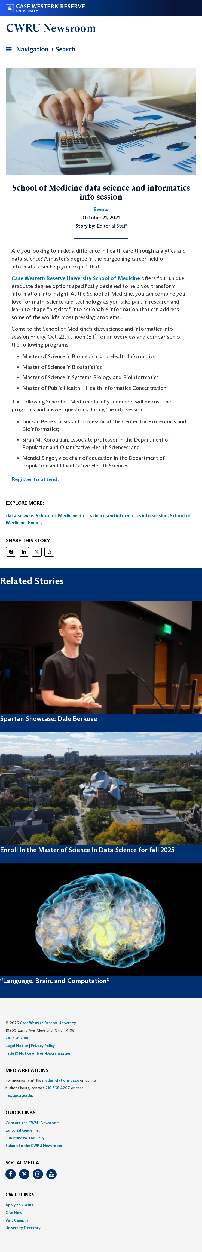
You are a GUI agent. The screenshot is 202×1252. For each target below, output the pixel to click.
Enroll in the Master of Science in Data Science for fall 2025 (87, 850)
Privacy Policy (43, 1045)
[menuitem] (101, 1123)
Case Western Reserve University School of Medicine (75, 278)
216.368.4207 (57, 1087)
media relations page (60, 1080)
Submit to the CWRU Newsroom (33, 1145)
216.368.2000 (17, 1038)
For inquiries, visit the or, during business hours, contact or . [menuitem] (50, 1088)
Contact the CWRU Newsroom (32, 1122)
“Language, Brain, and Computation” (55, 981)
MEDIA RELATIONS (26, 1070)
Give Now (13, 1212)
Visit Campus (16, 1220)
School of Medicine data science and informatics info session (101, 516)
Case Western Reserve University (48, 1022)
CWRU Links (20, 1195)
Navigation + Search (38, 50)
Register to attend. (35, 479)
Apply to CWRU (19, 1204)
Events (35, 523)
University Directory (23, 1227)
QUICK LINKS (20, 1113)
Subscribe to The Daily (24, 1137)
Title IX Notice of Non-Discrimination (38, 1053)
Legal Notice (16, 1045)
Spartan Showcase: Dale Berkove (48, 719)
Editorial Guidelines (22, 1130)
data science (19, 516)
